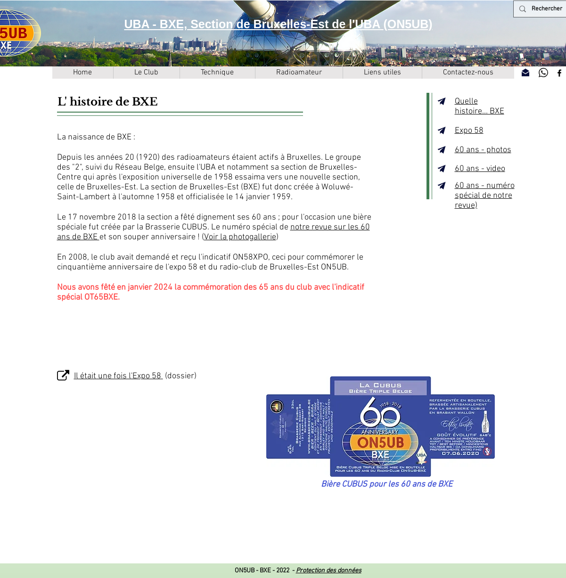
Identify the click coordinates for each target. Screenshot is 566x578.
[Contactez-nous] (525, 72)
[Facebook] (559, 73)
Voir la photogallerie (240, 237)
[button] (146, 72)
